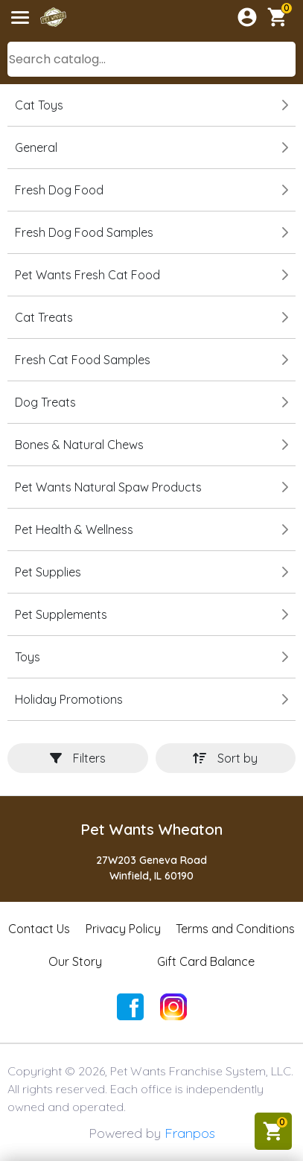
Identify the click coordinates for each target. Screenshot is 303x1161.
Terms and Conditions (235, 928)
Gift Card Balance (206, 961)
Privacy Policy (123, 928)
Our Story (75, 961)
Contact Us (39, 928)
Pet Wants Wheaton (151, 829)
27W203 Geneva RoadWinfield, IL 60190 (151, 867)
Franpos (190, 1133)
